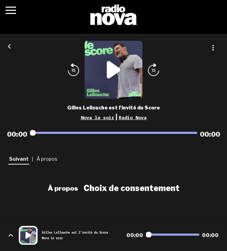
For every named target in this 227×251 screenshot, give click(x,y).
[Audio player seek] (113, 133)
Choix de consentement (132, 188)
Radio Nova (133, 117)
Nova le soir (97, 117)
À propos (63, 188)
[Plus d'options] (213, 48)
